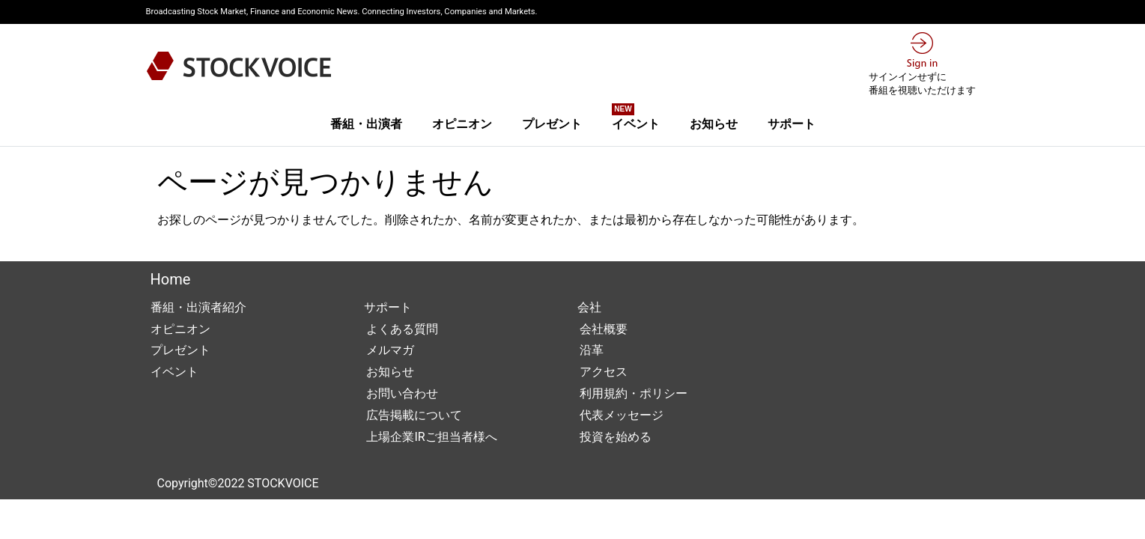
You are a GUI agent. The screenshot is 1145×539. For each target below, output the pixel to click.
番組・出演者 (366, 124)
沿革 (590, 350)
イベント (636, 119)
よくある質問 (401, 329)
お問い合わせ (401, 393)
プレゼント (552, 124)
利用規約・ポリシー (632, 393)
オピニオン (462, 124)
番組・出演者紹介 (198, 307)
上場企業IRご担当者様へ (430, 437)
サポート (792, 124)
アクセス (602, 372)
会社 (589, 307)
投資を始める (614, 437)
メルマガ (389, 350)
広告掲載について (413, 415)
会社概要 (602, 329)
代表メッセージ (620, 415)
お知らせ (714, 124)
